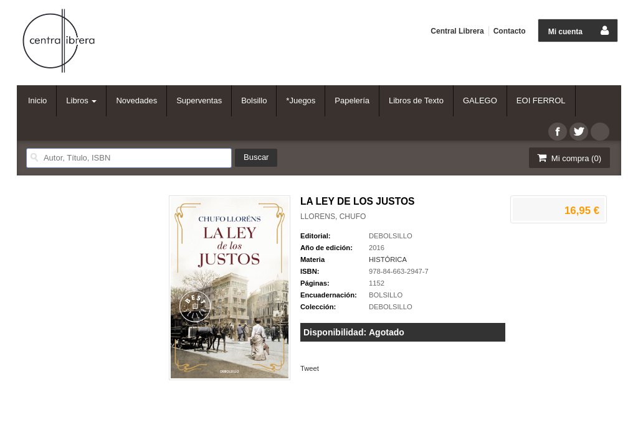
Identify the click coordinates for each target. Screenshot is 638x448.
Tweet (309, 368)
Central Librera (457, 31)
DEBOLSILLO (390, 236)
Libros (81, 100)
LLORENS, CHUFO (333, 216)
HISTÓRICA (388, 259)
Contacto (509, 31)
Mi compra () (568, 157)
